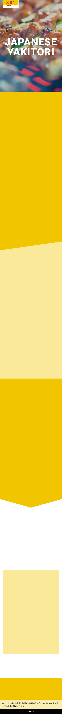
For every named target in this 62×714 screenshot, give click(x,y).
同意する (31, 711)
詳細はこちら (18, 706)
